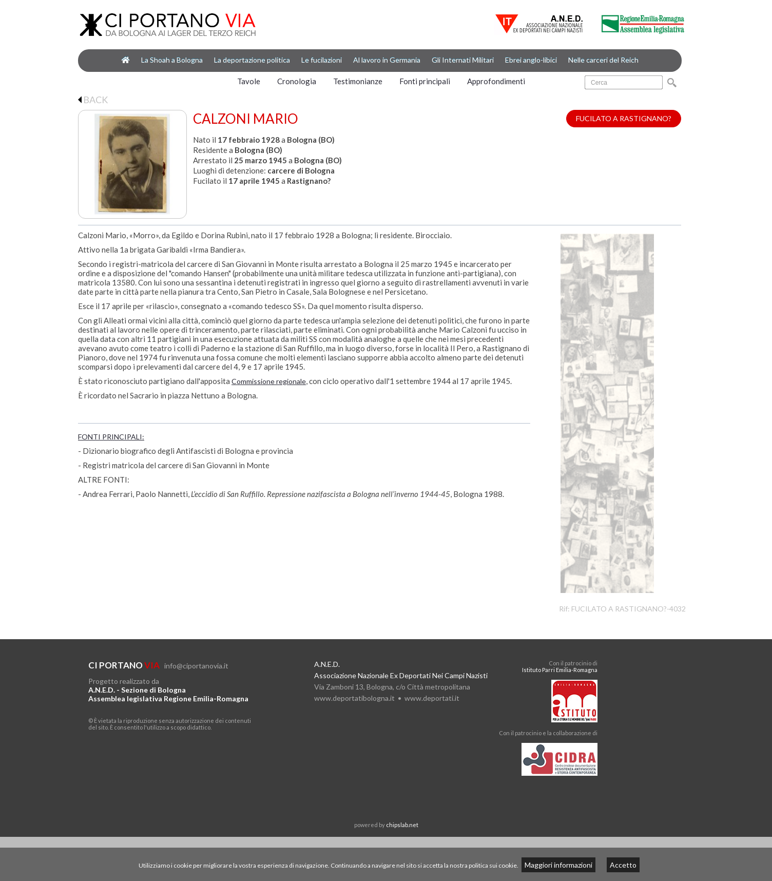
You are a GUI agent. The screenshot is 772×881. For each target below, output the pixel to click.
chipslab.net (402, 824)
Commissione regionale (268, 381)
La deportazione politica (252, 59)
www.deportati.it (431, 698)
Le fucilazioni (321, 59)
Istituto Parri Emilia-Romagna (559, 669)
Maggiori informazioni (558, 864)
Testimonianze (357, 81)
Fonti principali (424, 81)
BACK (93, 99)
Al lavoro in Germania (386, 59)
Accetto (623, 864)
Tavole (248, 81)
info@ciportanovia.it (196, 665)
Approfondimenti (496, 81)
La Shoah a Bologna (172, 59)
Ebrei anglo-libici (531, 59)
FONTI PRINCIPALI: (111, 436)
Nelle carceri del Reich (603, 59)
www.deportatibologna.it (354, 698)
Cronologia (296, 81)
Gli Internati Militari (463, 59)
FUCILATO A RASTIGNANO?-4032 (628, 608)
